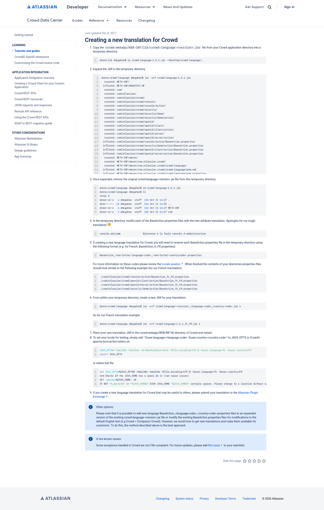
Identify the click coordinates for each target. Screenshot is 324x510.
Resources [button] (146, 7)
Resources (124, 20)
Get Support (254, 7)
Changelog (146, 20)
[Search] (269, 7)
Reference (99, 20)
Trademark (249, 498)
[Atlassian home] (42, 6)
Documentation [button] (113, 7)
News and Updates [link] (177, 7)
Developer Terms (225, 498)
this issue (215, 445)
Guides (77, 20)
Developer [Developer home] (77, 7)
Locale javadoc (172, 264)
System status (184, 498)
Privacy (204, 498)
